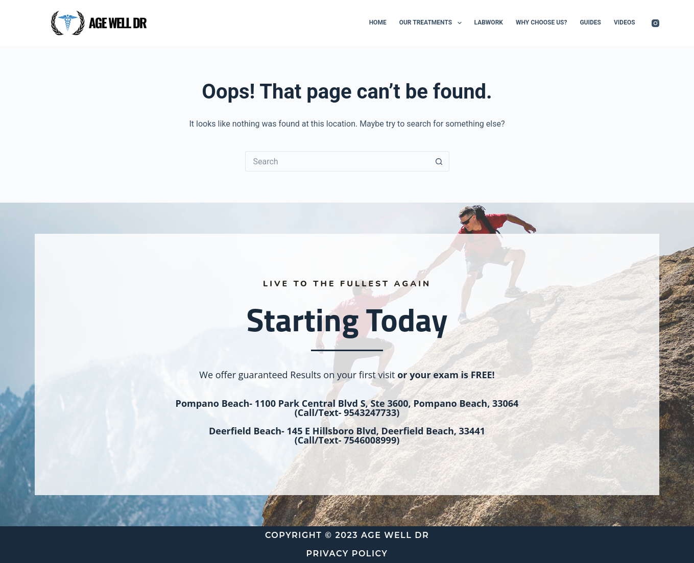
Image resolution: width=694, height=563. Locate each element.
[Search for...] (337, 161)
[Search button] (439, 161)
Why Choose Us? (541, 22)
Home (378, 22)
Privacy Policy (347, 553)
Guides (590, 22)
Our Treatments (432, 23)
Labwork (488, 22)
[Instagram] (655, 23)
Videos (624, 22)
